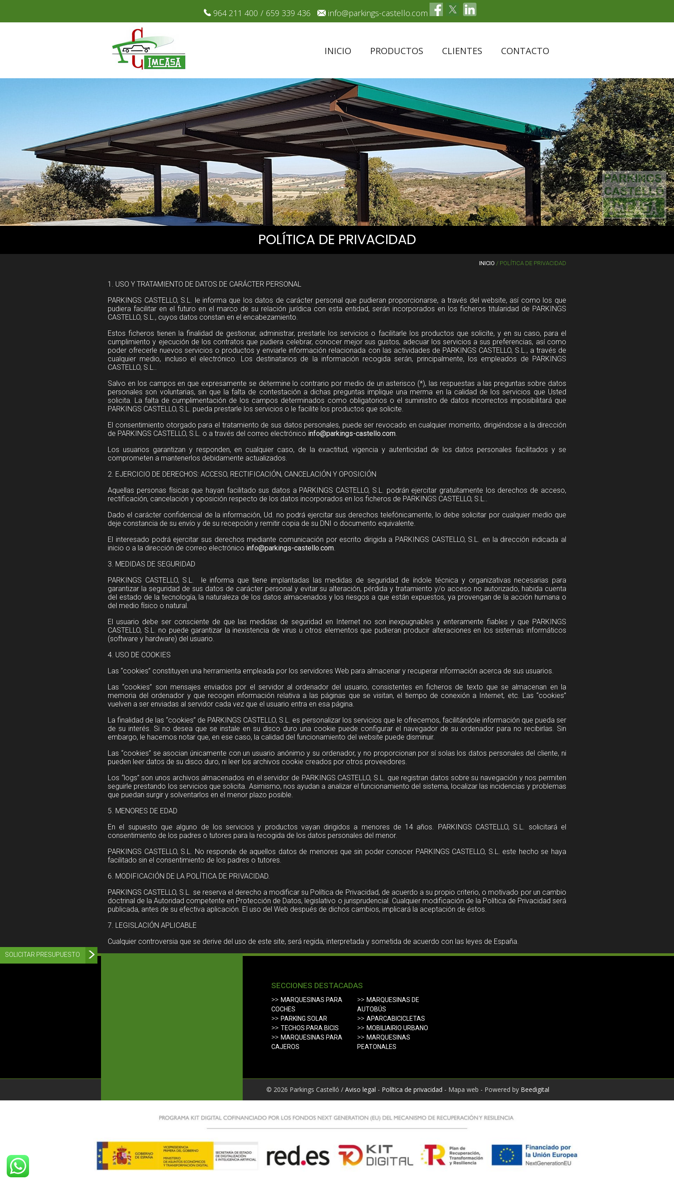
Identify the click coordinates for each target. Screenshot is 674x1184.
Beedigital (535, 1089)
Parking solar (304, 1018)
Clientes (462, 51)
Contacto (525, 51)
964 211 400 (235, 13)
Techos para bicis (310, 1028)
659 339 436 (288, 13)
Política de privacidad (412, 1089)
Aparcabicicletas (395, 1018)
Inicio (337, 51)
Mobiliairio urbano (397, 1028)
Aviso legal (360, 1089)
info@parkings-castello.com (378, 13)
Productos (396, 51)
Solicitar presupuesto (42, 954)
